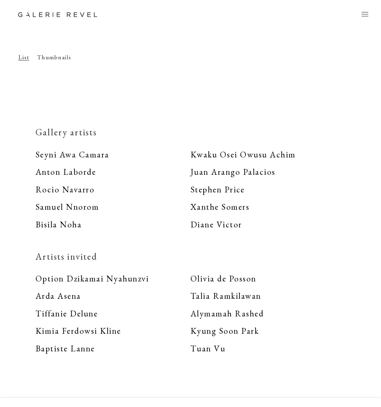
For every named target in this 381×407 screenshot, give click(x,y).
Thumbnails (54, 57)
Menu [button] (364, 14)
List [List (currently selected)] (23, 57)
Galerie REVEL (57, 15)
